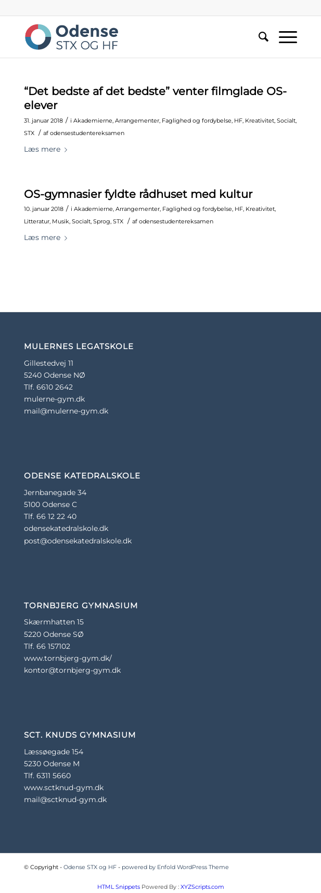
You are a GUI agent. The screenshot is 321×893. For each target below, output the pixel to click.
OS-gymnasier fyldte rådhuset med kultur (138, 194)
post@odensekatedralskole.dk (78, 540)
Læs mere (47, 149)
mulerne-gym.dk (54, 399)
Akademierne (92, 120)
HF (238, 120)
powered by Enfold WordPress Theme (175, 867)
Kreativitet (259, 120)
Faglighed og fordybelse (197, 120)
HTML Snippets (118, 886)
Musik (60, 221)
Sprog (101, 221)
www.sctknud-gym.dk (64, 787)
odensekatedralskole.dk (66, 528)
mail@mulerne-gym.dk (66, 411)
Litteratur (36, 221)
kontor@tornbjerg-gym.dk (72, 670)
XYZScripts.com (202, 886)
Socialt (286, 120)
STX (29, 133)
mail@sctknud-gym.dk (65, 799)
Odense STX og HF (90, 867)
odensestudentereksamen (87, 133)
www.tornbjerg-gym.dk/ (68, 658)
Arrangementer (137, 120)
